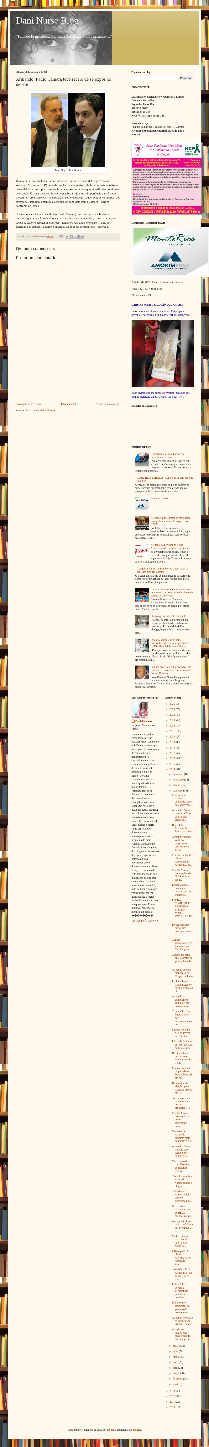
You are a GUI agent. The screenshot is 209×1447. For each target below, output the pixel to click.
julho (176, 1351)
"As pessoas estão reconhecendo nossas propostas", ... (181, 1103)
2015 (173, 764)
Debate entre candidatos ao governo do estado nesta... (181, 1307)
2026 (173, 703)
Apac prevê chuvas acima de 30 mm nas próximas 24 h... (182, 1226)
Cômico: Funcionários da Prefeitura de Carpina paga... (182, 944)
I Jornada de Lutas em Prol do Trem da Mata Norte (182, 1044)
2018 (173, 747)
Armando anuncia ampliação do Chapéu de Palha (182, 973)
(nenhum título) (159, 498)
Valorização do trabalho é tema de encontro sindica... (181, 1166)
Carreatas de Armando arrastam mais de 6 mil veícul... (182, 1136)
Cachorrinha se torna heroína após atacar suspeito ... (180, 1241)
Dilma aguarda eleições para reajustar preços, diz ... (182, 1088)
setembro (178, 790)
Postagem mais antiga (107, 404)
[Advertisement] (68, 373)
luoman (111, 1429)
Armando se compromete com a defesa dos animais (180, 1001)
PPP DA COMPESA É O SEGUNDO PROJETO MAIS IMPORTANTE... (182, 910)
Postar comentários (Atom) (40, 410)
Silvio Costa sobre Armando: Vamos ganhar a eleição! (182, 1181)
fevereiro (178, 1378)
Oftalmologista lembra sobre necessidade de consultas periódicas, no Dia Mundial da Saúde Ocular (170, 643)
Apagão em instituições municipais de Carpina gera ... (181, 1334)
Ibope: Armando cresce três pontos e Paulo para (181, 929)
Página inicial (68, 404)
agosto (176, 1345)
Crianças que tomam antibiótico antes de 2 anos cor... (182, 800)
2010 (173, 1407)
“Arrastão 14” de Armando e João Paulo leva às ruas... (182, 1274)
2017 (173, 753)
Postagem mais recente (29, 404)
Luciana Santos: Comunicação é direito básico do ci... (182, 986)
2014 (173, 769)
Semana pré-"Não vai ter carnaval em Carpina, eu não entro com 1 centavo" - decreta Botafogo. (172, 670)
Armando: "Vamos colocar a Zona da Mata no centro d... (182, 815)
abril (175, 1367)
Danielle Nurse (143, 721)
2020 (173, 736)
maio (176, 1362)
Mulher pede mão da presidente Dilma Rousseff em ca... (182, 1073)
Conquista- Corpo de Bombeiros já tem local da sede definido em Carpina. (162, 570)
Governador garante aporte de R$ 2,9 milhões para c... (182, 1211)
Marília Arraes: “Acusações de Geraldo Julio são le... (181, 875)
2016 (173, 758)
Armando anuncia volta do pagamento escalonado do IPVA (181, 843)
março (176, 1373)
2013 (173, 1391)
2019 (173, 742)
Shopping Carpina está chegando (168, 616)
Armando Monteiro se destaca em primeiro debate (182, 1321)
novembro (178, 779)
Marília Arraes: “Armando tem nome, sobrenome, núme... (181, 1120)
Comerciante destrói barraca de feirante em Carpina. (168, 456)
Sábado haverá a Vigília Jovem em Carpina (181, 1033)
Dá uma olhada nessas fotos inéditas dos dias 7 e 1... (182, 1058)
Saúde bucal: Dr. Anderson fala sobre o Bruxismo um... (182, 1196)
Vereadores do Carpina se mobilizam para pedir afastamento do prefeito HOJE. (171, 521)
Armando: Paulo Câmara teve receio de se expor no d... (181, 1151)
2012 (173, 1396)
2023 (173, 720)
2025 (173, 709)
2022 (173, 725)
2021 (173, 731)
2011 (172, 1401)
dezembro (178, 774)
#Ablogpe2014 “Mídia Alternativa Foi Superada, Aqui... (181, 1258)
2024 (173, 714)
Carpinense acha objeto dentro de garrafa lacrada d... (182, 959)
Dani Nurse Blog (47, 20)
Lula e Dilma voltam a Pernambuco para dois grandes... (180, 1291)
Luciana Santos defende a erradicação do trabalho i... (181, 890)
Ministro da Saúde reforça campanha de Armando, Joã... (182, 860)
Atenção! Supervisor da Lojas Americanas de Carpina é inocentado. (171, 546)
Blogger (137, 1429)
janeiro (177, 1384)
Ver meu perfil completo (145, 920)
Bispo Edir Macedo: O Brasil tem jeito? (182, 828)
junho (176, 1356)
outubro (177, 785)
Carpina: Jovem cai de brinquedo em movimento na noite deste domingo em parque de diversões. (172, 592)
